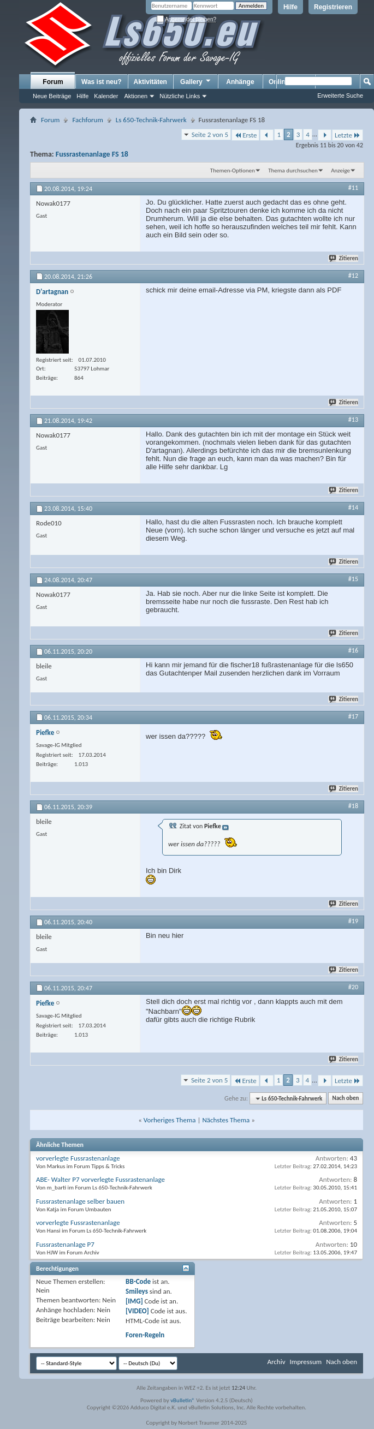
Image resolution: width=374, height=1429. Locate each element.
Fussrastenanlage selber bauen (80, 1201)
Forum (53, 82)
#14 (353, 507)
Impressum (305, 1362)
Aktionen (135, 96)
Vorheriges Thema (170, 1120)
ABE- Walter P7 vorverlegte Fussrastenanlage (100, 1179)
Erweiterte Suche (340, 95)
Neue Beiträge (52, 96)
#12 (353, 275)
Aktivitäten (150, 82)
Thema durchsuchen (293, 170)
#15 (353, 579)
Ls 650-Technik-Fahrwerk (151, 120)
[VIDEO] (137, 1311)
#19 (353, 921)
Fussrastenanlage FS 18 (92, 154)
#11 (353, 188)
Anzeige (340, 170)
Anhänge (240, 82)
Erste (245, 135)
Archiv (276, 1362)
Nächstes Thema (226, 1120)
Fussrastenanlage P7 (65, 1244)
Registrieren (333, 7)
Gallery (196, 81)
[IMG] (134, 1301)
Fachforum (87, 120)
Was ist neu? (101, 82)
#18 (353, 806)
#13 (353, 419)
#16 (353, 650)
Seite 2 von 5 (210, 134)
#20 (353, 987)
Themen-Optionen (232, 170)
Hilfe (290, 7)
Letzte (347, 135)
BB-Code (138, 1281)
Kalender (106, 96)
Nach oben (345, 1098)
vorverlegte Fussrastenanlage (78, 1158)
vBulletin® (182, 1400)
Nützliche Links (179, 96)
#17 (353, 716)
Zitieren (344, 258)
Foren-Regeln (145, 1335)
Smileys (137, 1291)
